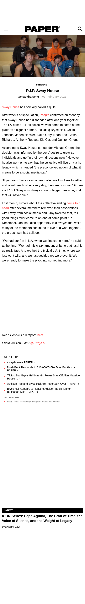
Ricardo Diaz (12, 526)
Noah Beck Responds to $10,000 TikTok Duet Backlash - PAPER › (41, 369)
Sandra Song (30, 96)
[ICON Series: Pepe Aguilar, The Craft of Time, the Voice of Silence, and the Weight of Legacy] (42, 487)
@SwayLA (37, 343)
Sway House (10, 107)
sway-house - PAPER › (21, 362)
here (40, 335)
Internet (42, 84)
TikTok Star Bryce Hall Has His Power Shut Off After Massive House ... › (43, 377)
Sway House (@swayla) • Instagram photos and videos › (33, 401)
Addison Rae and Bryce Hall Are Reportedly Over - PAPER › (43, 383)
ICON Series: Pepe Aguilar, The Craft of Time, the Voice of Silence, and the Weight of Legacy (42, 518)
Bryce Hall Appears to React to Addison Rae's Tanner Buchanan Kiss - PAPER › (39, 390)
